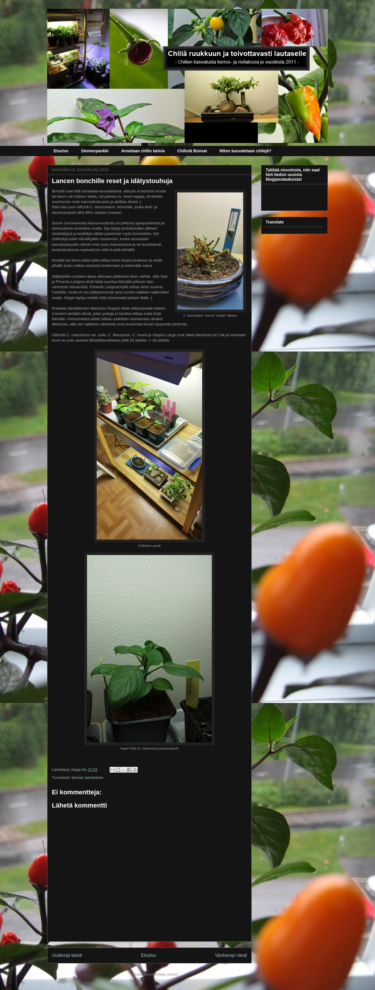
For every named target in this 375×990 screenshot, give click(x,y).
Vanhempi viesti (231, 955)
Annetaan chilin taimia (143, 150)
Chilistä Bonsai (192, 150)
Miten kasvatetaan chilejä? (245, 150)
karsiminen (94, 777)
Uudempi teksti (67, 955)
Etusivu (61, 150)
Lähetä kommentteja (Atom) (154, 974)
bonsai (77, 777)
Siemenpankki (95, 150)
